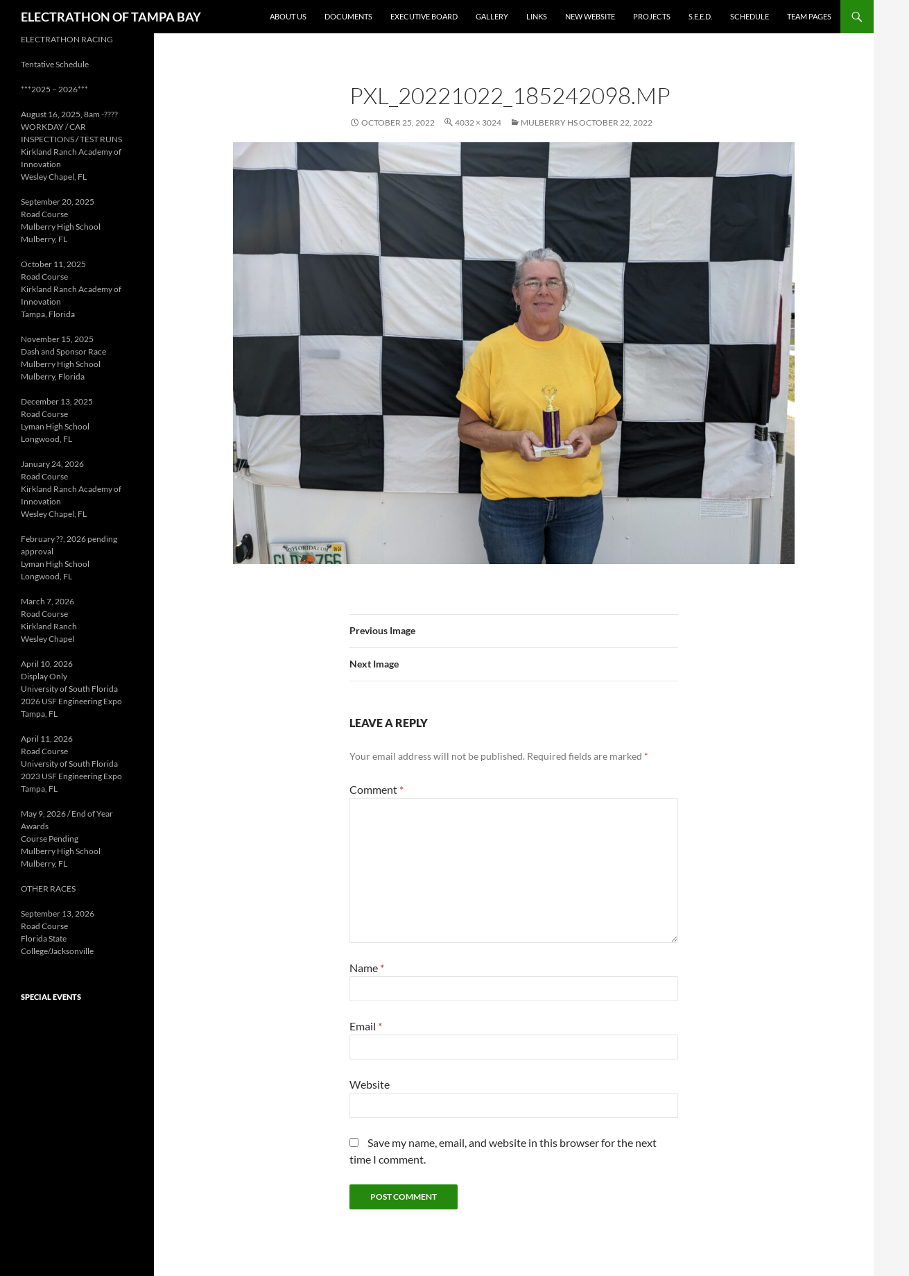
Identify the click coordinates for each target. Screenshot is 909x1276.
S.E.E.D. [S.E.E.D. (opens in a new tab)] (700, 16)
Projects (651, 16)
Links (536, 16)
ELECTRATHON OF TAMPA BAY (111, 16)
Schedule (749, 16)
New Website (590, 16)
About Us (288, 16)
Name (366, 967)
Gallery (492, 16)
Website (369, 1084)
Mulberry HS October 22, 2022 (586, 122)
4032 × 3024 (478, 122)
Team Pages (809, 16)
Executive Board (424, 16)
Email (365, 1025)
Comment (376, 789)
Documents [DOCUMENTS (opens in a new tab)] (348, 16)
